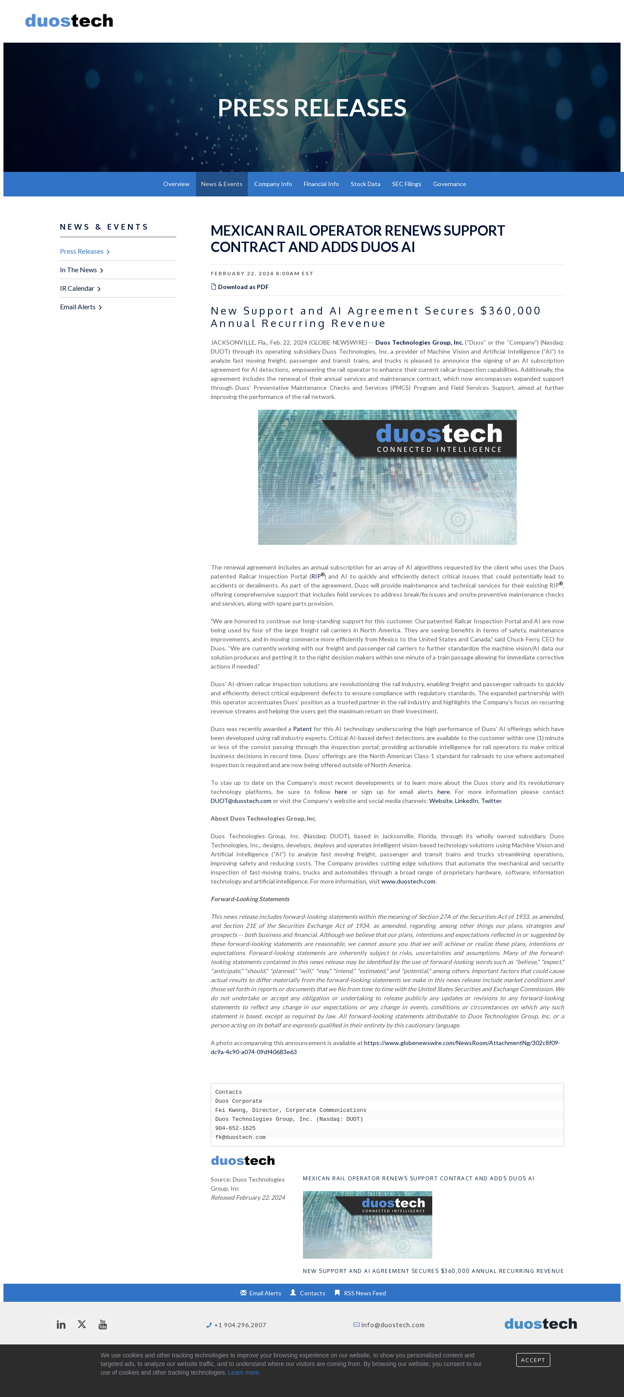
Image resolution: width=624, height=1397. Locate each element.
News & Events (222, 183)
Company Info (273, 183)
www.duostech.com (408, 881)
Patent (302, 728)
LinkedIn (466, 800)
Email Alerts (78, 306)
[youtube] (103, 1324)
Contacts (312, 1293)
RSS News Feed (365, 1293)
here (341, 791)
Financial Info (321, 183)
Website (440, 800)
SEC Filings (406, 183)
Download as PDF (240, 286)
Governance (449, 183)
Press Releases (81, 251)
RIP (317, 576)
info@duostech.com (393, 1325)
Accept (533, 1360)
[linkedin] (61, 1324)
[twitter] (82, 1324)
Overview (176, 183)
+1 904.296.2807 (240, 1325)
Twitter (491, 800)
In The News (78, 269)
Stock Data (366, 183)
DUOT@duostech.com (241, 800)
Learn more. (244, 1372)
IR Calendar (77, 288)
